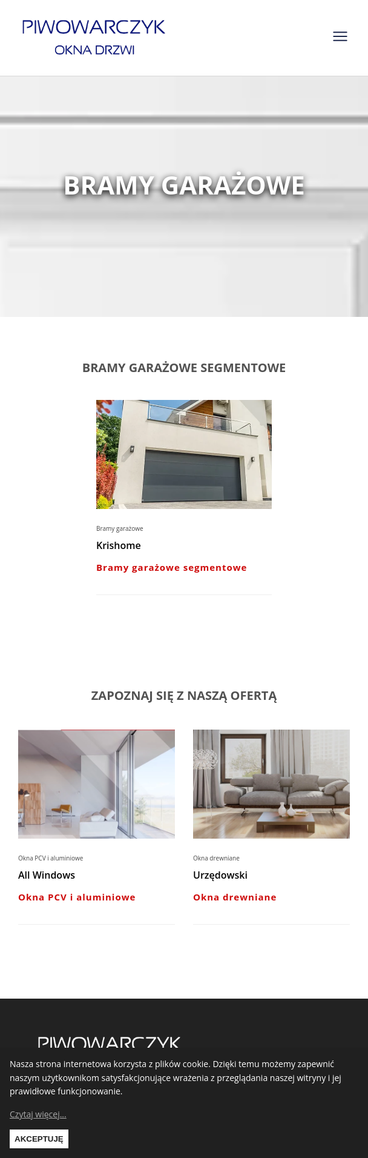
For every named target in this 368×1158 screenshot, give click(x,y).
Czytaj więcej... (38, 1114)
